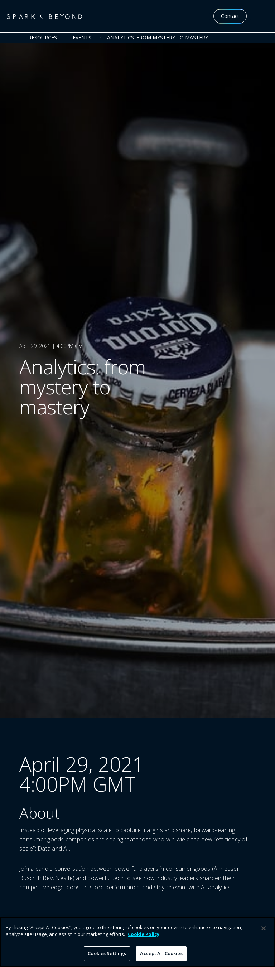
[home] (44, 16)
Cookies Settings (107, 957)
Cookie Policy (143, 938)
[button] (262, 16)
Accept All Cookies (161, 957)
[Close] (263, 932)
